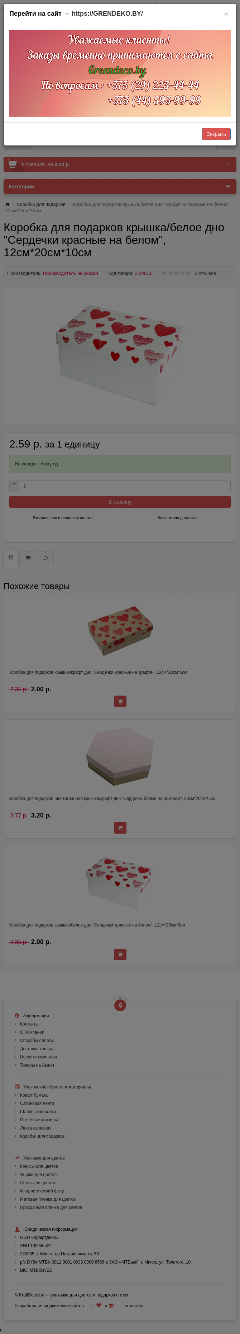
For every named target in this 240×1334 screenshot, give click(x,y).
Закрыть (216, 134)
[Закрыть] (226, 13)
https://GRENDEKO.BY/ (107, 13)
